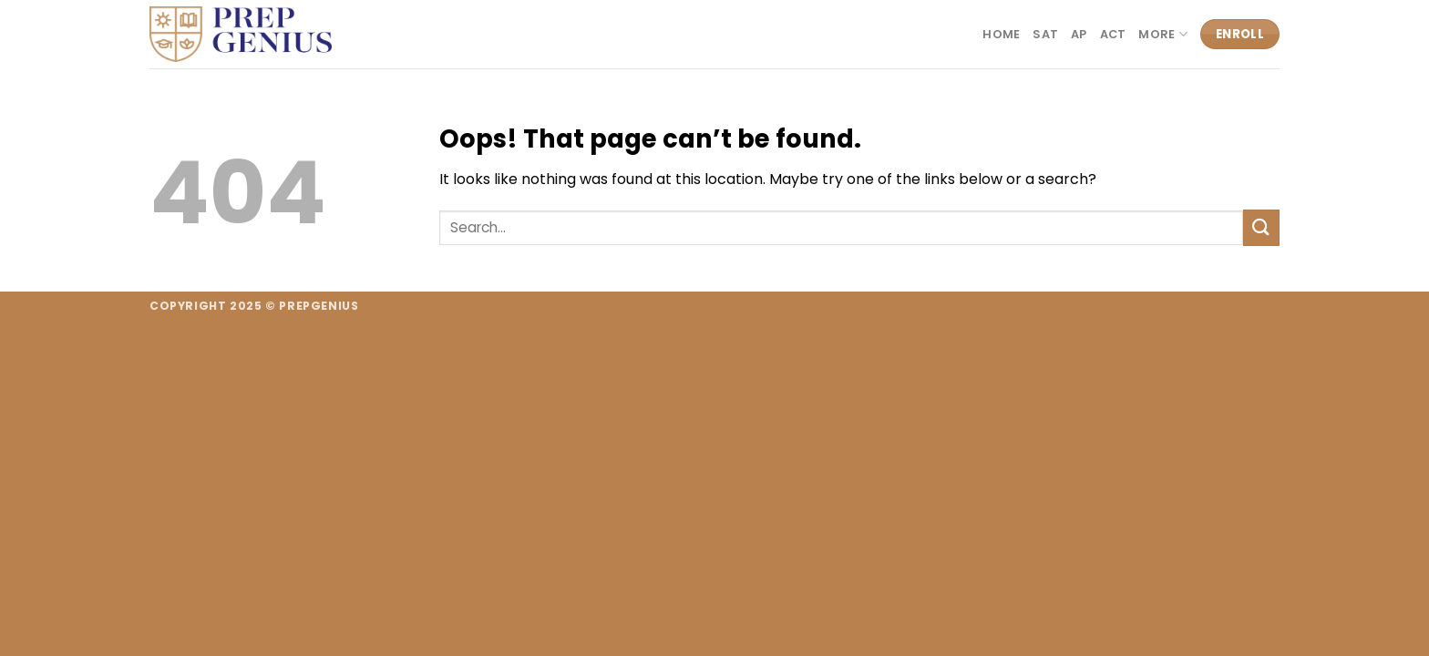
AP (1079, 34)
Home (1001, 34)
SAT (1045, 34)
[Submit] (1261, 227)
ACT (1113, 34)
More (1162, 34)
